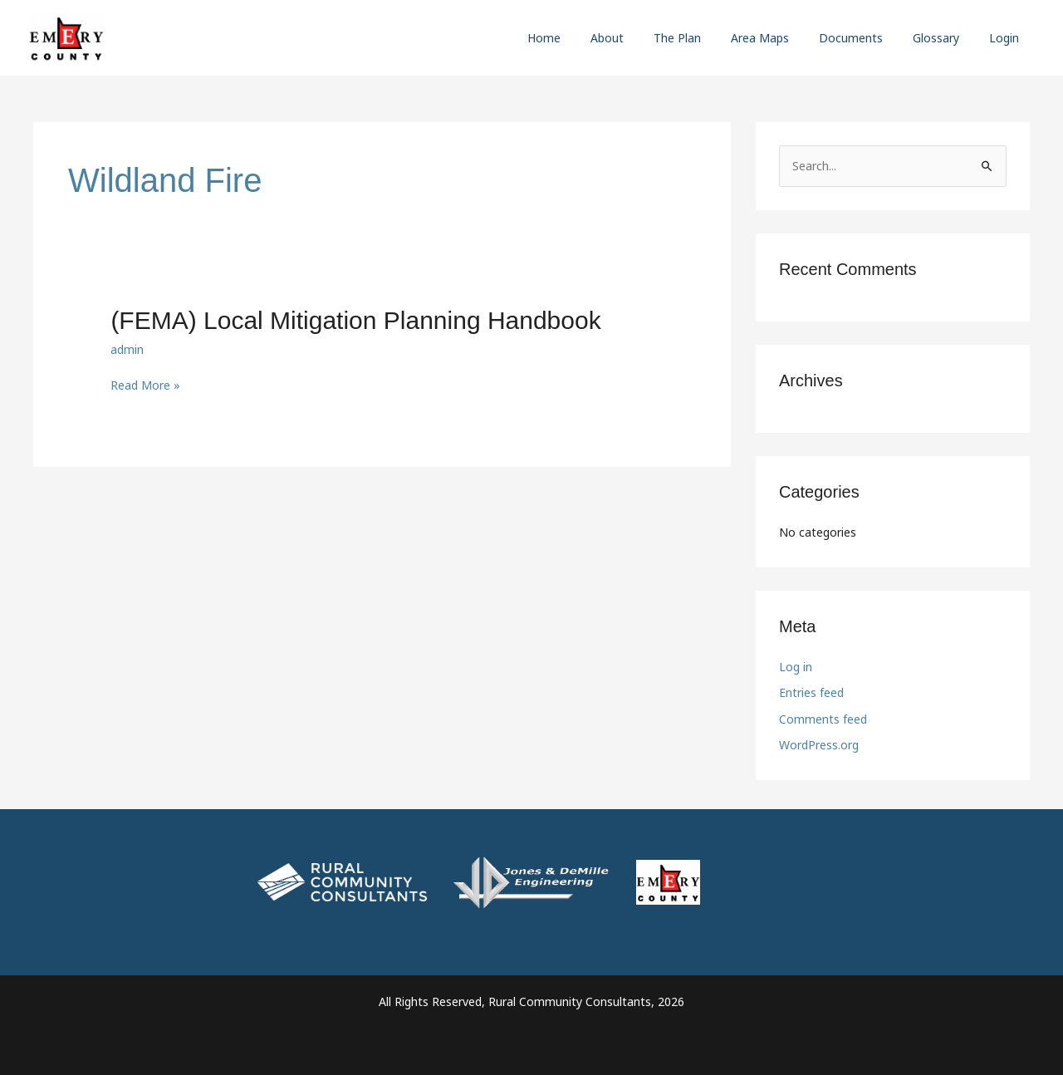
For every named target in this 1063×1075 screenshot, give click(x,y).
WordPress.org (819, 745)
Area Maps (783, 38)
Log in (795, 667)
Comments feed (823, 719)
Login (1007, 38)
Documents (867, 38)
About (643, 38)
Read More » (145, 385)
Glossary (946, 38)
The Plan (707, 38)
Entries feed (811, 692)
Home (587, 38)
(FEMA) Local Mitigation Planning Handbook (355, 320)
